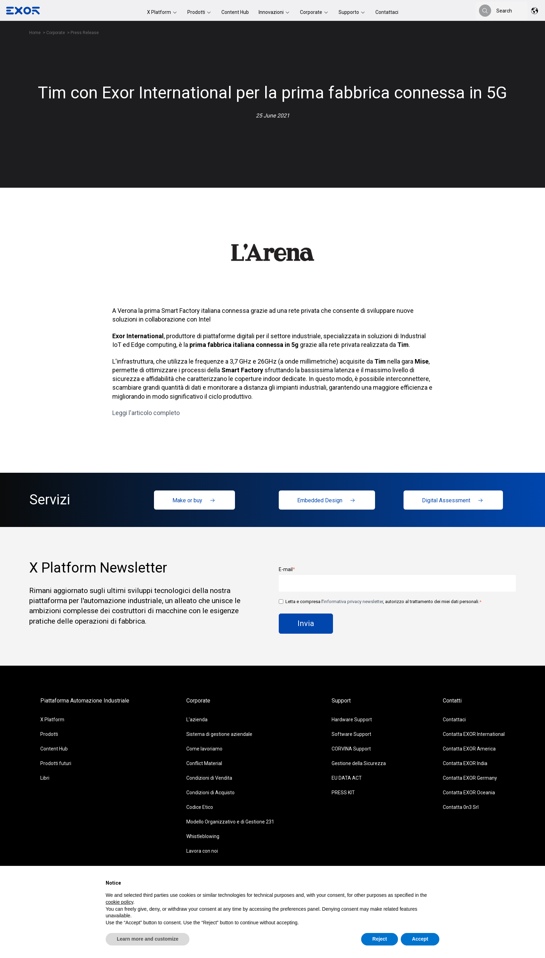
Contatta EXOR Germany (470, 778)
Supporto (349, 12)
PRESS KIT (343, 792)
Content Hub (235, 12)
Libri (44, 778)
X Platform (159, 12)
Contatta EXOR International (474, 734)
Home (35, 32)
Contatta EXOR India (465, 763)
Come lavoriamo (204, 749)
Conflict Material (204, 763)
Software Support (351, 734)
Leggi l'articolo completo (146, 412)
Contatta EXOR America (469, 749)
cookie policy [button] (119, 902)
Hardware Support (352, 719)
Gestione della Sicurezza (359, 763)
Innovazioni (272, 12)
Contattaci (386, 12)
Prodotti (196, 12)
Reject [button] (379, 939)
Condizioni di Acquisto (210, 792)
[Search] (485, 11)
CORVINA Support (351, 749)
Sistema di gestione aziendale (219, 734)
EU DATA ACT (347, 778)
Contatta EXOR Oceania (469, 792)
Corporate (311, 12)
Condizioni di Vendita (209, 778)
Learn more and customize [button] (147, 939)
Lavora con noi (202, 851)
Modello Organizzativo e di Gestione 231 (230, 822)
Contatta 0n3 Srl (461, 807)
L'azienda (197, 719)
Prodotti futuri (55, 763)
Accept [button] (420, 939)
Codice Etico (199, 807)
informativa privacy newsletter (353, 601)
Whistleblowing (202, 836)
